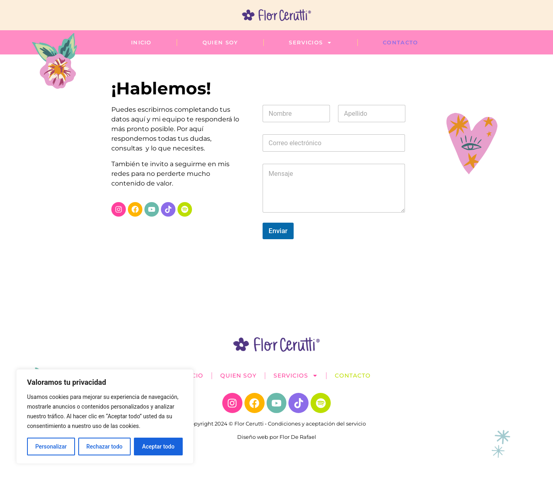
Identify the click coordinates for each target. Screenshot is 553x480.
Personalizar (51, 446)
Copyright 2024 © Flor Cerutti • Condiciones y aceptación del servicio (276, 423)
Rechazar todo (104, 446)
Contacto (400, 42)
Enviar (278, 231)
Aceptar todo (158, 446)
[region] (105, 416)
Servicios (310, 42)
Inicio (141, 42)
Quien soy (220, 42)
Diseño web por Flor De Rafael (276, 437)
